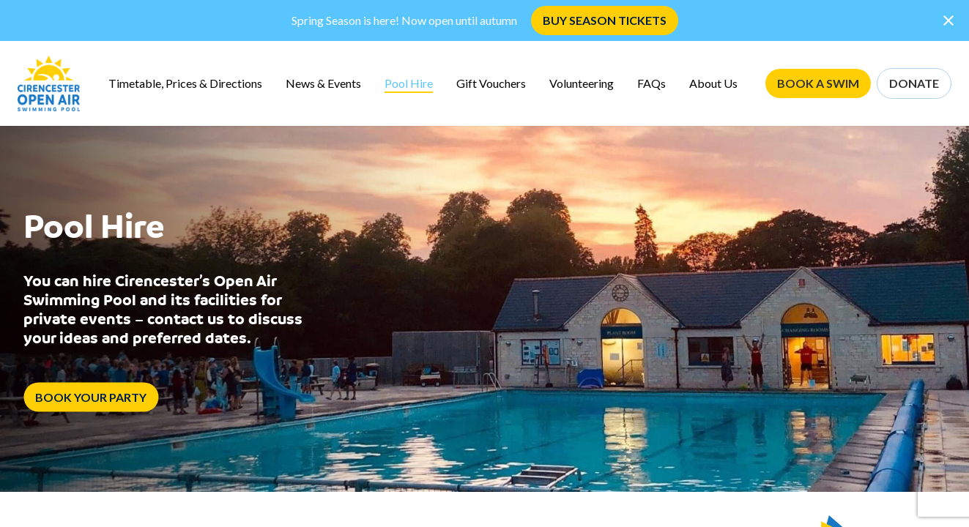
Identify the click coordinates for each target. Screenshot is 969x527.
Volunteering (581, 83)
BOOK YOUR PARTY (90, 397)
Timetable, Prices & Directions (185, 83)
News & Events (323, 83)
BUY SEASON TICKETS (605, 20)
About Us (713, 83)
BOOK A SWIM (818, 83)
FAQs (651, 83)
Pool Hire (409, 83)
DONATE (914, 83)
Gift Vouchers (491, 83)
